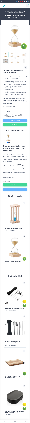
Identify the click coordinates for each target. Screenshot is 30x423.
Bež (8, 142)
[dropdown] (1, 1)
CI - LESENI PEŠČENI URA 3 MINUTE (13, 228)
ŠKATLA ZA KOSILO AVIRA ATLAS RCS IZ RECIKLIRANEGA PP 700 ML (14, 412)
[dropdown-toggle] (27, 5)
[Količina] (24, 168)
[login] (20, 5)
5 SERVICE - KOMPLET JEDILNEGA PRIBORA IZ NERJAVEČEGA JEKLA (13, 342)
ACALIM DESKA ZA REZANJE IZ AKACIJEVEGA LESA (12, 377)
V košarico (15, 124)
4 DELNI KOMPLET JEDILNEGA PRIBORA (14, 308)
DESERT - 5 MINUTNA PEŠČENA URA (13, 261)
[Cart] (25, 421)
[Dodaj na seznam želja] (24, 203)
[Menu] (15, 421)
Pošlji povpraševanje (15, 120)
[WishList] (5, 421)
